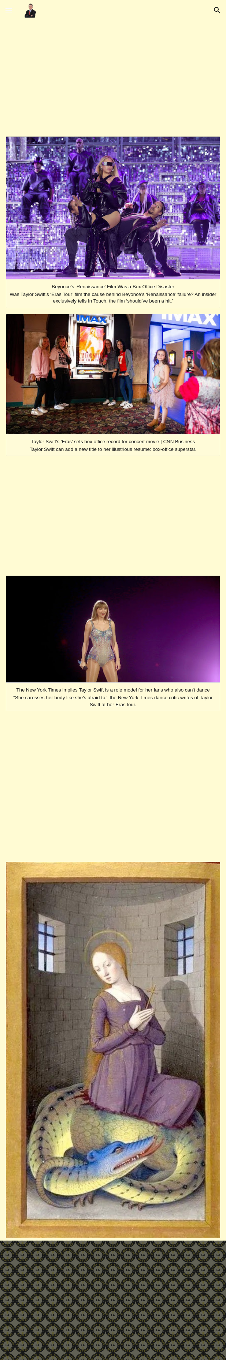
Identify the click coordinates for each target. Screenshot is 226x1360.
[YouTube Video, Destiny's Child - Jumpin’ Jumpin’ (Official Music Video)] (113, 786)
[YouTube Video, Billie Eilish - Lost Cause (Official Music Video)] (113, 1300)
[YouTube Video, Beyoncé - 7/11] (113, 76)
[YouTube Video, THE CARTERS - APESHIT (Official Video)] (113, 517)
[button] (9, 10)
